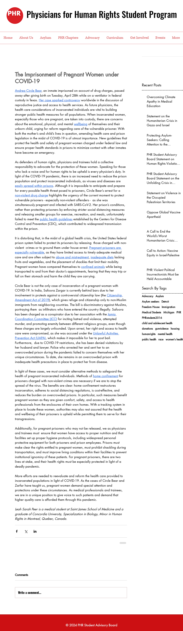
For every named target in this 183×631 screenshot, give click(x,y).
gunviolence (161, 328)
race (160, 339)
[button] (26, 38)
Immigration (168, 307)
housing (175, 328)
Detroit (165, 301)
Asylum (160, 296)
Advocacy (147, 296)
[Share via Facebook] (16, 531)
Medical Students (151, 312)
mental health (165, 334)
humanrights (149, 334)
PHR (178, 312)
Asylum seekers (150, 301)
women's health (174, 339)
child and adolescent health (157, 323)
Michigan (168, 312)
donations (147, 328)
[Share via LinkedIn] (35, 531)
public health (149, 339)
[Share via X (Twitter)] (26, 531)
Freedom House (150, 307)
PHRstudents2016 (152, 317)
